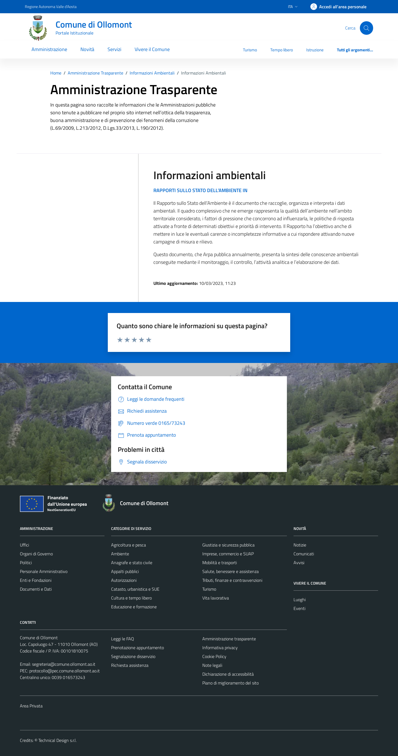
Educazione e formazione (134, 606)
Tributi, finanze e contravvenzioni (232, 580)
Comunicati (304, 553)
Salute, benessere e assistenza (230, 571)
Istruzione (315, 50)
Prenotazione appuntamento (137, 647)
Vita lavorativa (215, 598)
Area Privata (31, 705)
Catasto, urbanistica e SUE (135, 589)
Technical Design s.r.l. (57, 740)
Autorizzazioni (124, 580)
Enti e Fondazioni (35, 580)
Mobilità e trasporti (219, 562)
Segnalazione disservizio (133, 656)
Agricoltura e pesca (128, 545)
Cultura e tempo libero (131, 598)
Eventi (299, 608)
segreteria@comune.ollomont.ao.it (63, 664)
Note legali (212, 665)
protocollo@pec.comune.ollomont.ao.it (64, 670)
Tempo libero (281, 50)
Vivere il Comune (152, 49)
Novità (87, 49)
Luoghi (300, 599)
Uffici (24, 545)
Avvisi (299, 562)
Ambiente (120, 553)
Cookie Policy (214, 656)
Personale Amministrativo (43, 571)
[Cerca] (366, 28)
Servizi (114, 49)
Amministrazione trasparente (229, 638)
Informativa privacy (220, 647)
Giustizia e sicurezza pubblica (228, 545)
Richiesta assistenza (129, 665)
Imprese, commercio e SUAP (228, 553)
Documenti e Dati (36, 589)
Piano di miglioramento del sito (230, 683)
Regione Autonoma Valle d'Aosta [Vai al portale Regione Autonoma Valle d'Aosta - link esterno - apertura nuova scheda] (51, 6)
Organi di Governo (36, 553)
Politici (26, 562)
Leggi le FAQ (122, 638)
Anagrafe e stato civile (131, 562)
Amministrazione (49, 49)
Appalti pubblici (125, 571)
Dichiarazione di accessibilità (228, 674)
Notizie (300, 545)
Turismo (250, 50)
